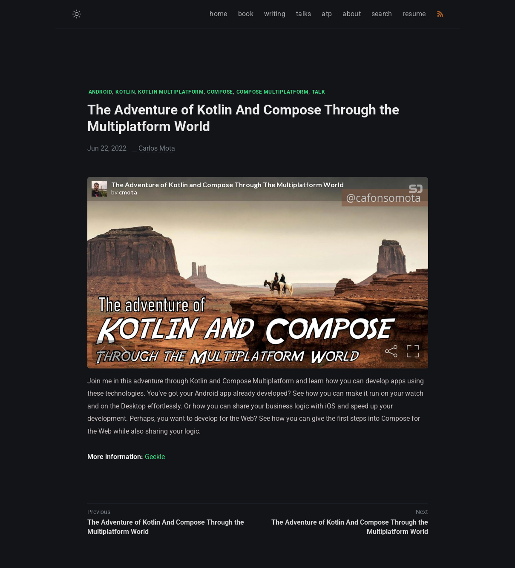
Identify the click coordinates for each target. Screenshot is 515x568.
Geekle (155, 457)
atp (327, 14)
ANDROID (100, 92)
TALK (318, 92)
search (381, 14)
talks (303, 14)
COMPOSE (220, 92)
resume (414, 14)
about (351, 14)
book (245, 14)
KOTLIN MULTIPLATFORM (171, 92)
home (218, 14)
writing (274, 14)
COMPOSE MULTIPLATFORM (272, 92)
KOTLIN (125, 92)
